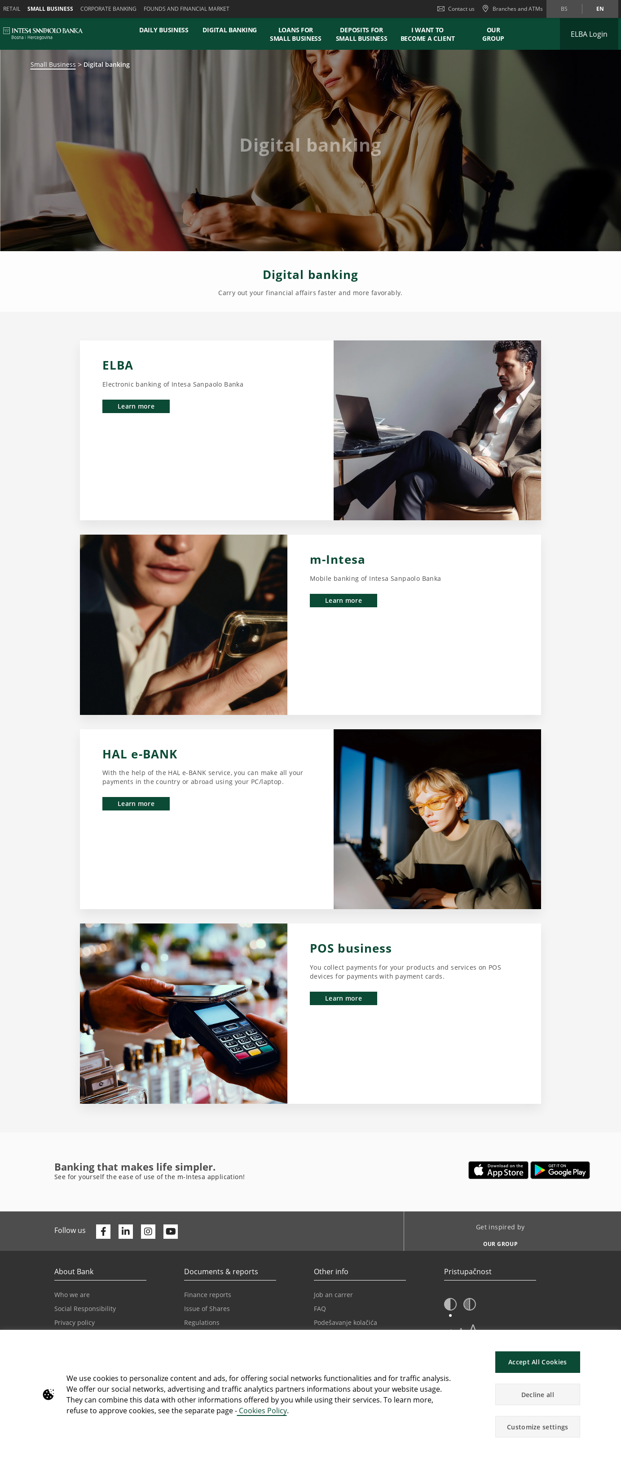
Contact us (456, 9)
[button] (450, 1304)
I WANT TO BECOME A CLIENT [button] (428, 34)
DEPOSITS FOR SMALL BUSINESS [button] (362, 34)
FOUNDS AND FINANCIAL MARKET (186, 9)
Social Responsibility (85, 1308)
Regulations (202, 1322)
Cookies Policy (262, 1410)
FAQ (320, 1308)
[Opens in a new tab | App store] (498, 1170)
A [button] (473, 1329)
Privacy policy (74, 1322)
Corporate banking (108, 9)
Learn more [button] (136, 406)
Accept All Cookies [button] (537, 1362)
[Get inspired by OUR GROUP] (497, 1241)
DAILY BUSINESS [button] (164, 30)
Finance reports (207, 1294)
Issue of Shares (207, 1308)
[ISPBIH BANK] (45, 33)
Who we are (72, 1294)
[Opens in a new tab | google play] (560, 1170)
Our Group (493, 34)
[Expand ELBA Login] (589, 34)
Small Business (53, 64)
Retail (11, 9)
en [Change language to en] (600, 9)
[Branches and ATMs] (512, 9)
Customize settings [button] (537, 1427)
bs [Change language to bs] (564, 9)
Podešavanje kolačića (345, 1322)
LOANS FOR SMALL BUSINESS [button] (296, 34)
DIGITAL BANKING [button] (230, 30)
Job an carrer (333, 1294)
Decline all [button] (537, 1394)
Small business (50, 9)
